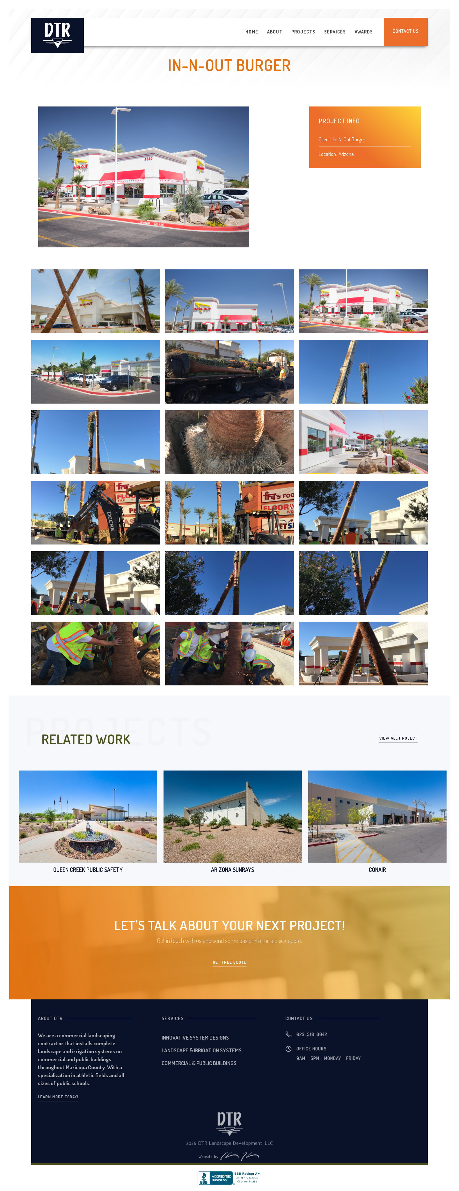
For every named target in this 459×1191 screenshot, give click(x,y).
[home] (57, 35)
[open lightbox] (95, 301)
